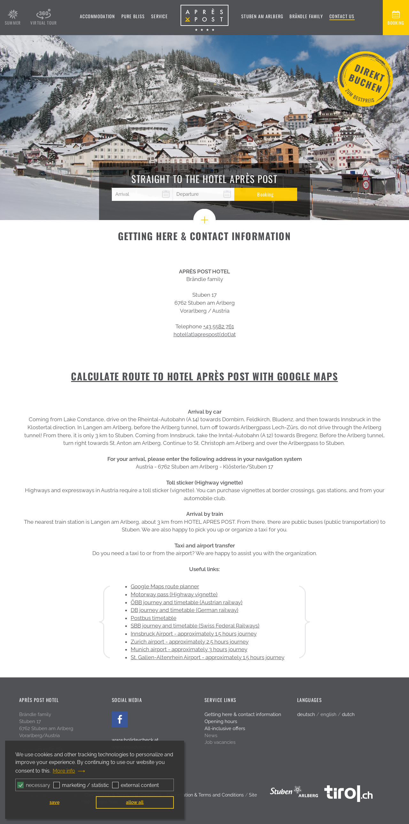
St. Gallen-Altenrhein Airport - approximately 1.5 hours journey (207, 657)
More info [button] (64, 771)
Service (159, 16)
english (328, 714)
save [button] (54, 802)
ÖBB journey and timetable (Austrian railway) (187, 602)
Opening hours (220, 721)
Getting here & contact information (242, 714)
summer (13, 22)
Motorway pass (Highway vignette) (174, 594)
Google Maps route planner (165, 586)
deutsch (306, 714)
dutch (348, 714)
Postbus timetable (153, 618)
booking (396, 22)
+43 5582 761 (218, 326)
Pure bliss (133, 16)
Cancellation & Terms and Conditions (205, 794)
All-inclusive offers (224, 728)
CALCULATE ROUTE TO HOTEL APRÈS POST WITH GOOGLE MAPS (204, 376)
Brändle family (306, 16)
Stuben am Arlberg (262, 16)
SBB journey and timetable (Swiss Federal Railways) (195, 625)
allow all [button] (134, 802)
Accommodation (97, 16)
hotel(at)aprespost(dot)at (205, 334)
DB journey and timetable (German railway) (184, 610)
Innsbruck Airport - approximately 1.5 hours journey (194, 633)
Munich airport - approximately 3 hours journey (189, 649)
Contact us (342, 16)
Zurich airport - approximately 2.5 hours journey (190, 641)
